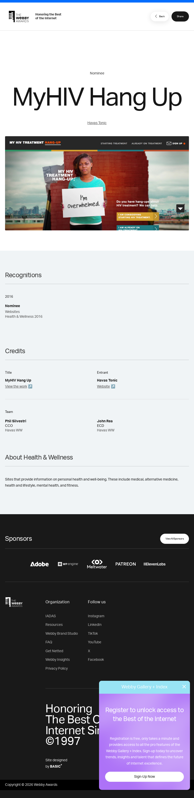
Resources (54, 625)
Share (180, 16)
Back (159, 16)
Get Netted (54, 651)
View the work (16, 386)
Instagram (96, 616)
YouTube (94, 642)
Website (103, 386)
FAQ (48, 642)
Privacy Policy (56, 668)
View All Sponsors (174, 538)
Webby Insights (57, 660)
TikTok (93, 633)
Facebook (96, 660)
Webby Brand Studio (61, 633)
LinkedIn (95, 625)
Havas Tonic (97, 123)
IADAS (50, 616)
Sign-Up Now (144, 777)
